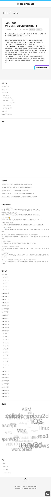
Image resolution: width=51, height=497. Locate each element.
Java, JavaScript (8, 103)
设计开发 (39, 29)
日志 (4, 89)
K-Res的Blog (25, 4)
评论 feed (5, 469)
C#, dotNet (6, 98)
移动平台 (32, 29)
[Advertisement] (8, 149)
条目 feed (5, 466)
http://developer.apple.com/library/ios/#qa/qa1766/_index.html (24, 46)
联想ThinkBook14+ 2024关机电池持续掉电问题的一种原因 (18, 193)
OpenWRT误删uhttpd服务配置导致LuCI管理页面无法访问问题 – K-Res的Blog (24, 219)
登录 (4, 463)
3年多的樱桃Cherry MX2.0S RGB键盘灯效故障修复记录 (17, 187)
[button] (47, 493)
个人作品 (6, 105)
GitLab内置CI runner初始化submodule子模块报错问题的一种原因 (20, 196)
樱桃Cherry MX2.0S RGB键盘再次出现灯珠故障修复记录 (17, 184)
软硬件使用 (6, 114)
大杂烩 (5, 86)
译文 (4, 111)
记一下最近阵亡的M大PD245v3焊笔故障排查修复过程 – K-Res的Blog (22, 210)
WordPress (25, 488)
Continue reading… (42, 67)
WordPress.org (7, 472)
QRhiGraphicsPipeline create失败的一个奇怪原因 (15, 190)
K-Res (26, 29)
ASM (5, 95)
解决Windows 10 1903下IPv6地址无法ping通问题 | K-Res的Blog (20, 243)
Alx (35, 488)
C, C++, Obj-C (7, 100)
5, (20, 29)
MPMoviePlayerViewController (16, 34)
